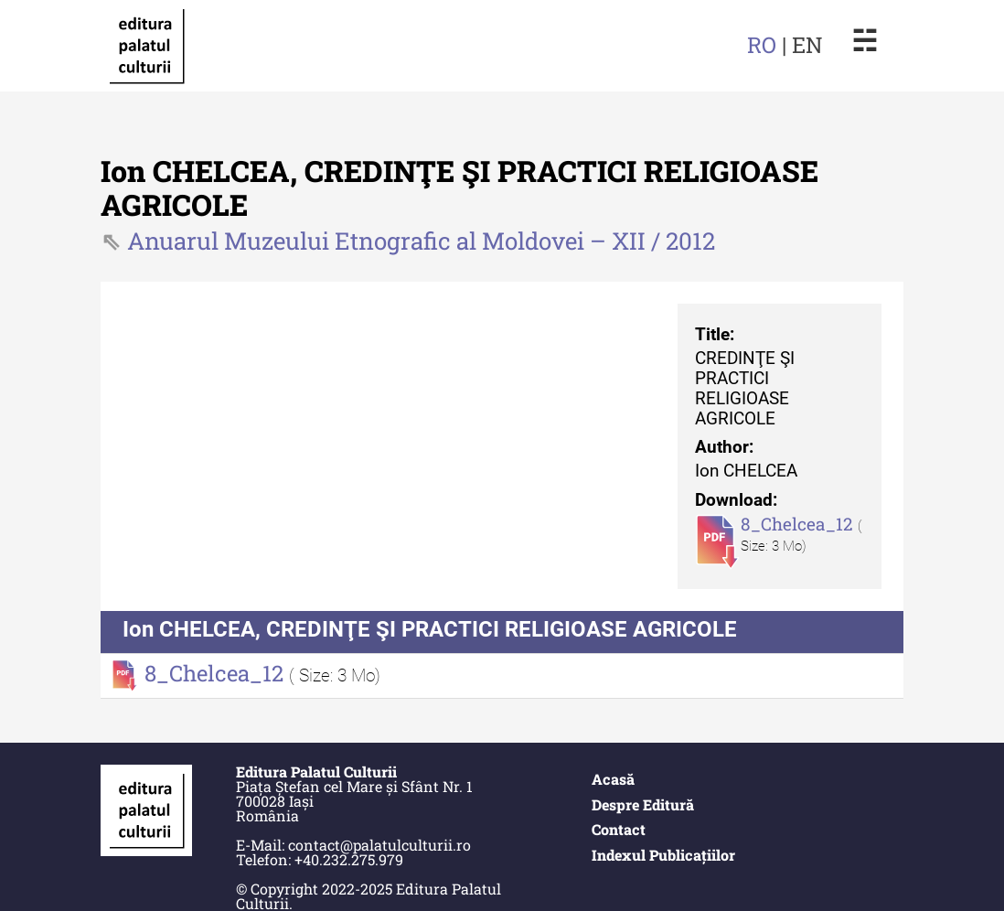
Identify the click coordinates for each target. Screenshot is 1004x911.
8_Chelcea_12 (799, 523)
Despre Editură (643, 804)
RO (761, 44)
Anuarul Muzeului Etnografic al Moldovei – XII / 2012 (421, 240)
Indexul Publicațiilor (663, 854)
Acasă (613, 778)
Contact (619, 829)
